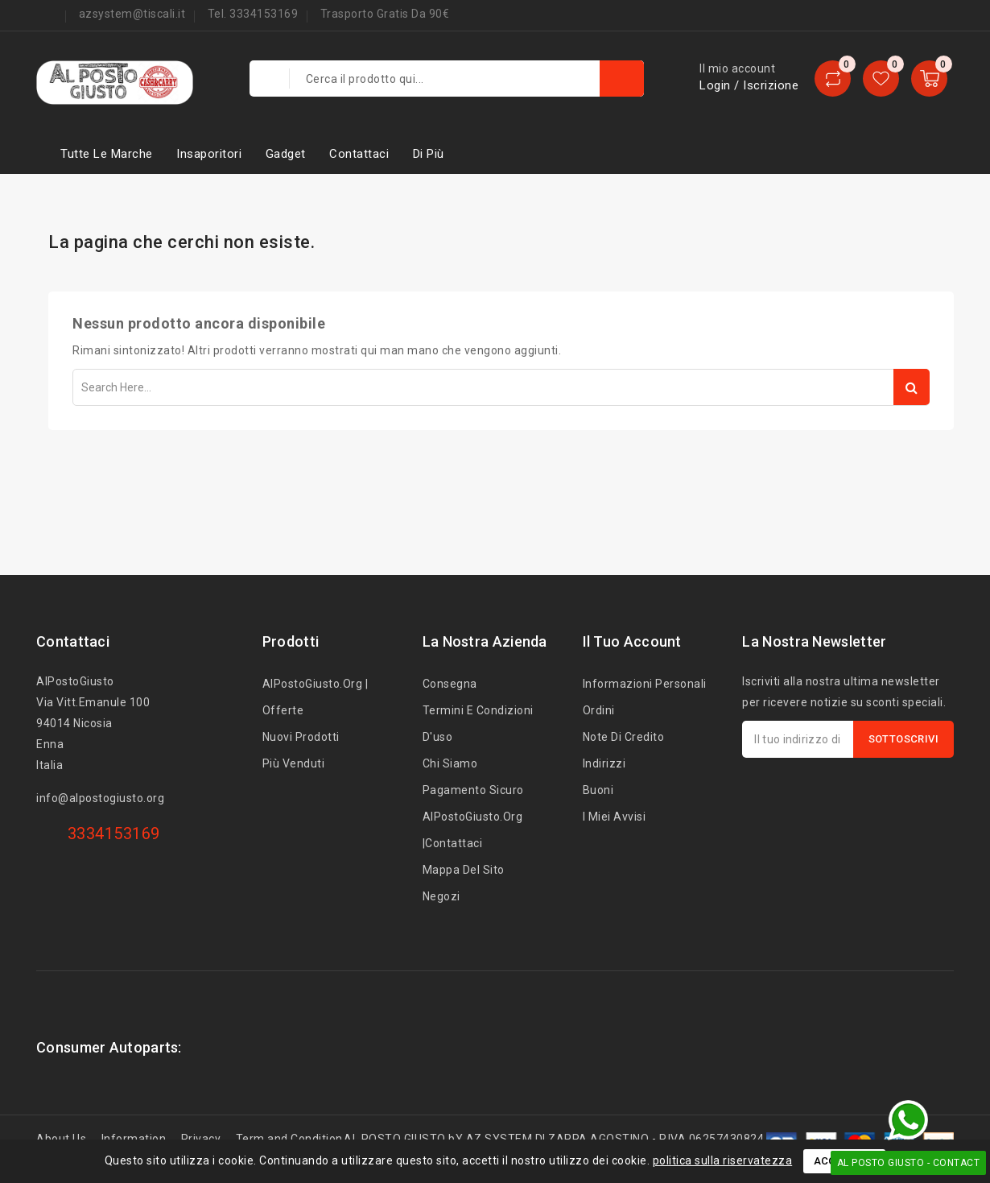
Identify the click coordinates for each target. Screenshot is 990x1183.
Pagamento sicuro (473, 790)
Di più (428, 154)
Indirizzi (604, 763)
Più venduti (293, 763)
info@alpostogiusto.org (100, 798)
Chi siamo (450, 763)
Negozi (441, 896)
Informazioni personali (645, 683)
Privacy (201, 1138)
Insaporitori (208, 154)
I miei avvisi (614, 816)
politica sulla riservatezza (723, 1160)
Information (134, 1138)
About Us (61, 1138)
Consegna (450, 683)
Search (911, 387)
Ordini (599, 710)
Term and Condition (289, 1138)
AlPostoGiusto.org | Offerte (315, 697)
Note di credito (624, 736)
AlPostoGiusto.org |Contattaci (473, 830)
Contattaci (359, 154)
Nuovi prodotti (301, 736)
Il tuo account (632, 641)
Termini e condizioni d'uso (478, 723)
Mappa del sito (464, 869)
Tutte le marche (106, 154)
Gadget (286, 154)
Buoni (598, 790)
